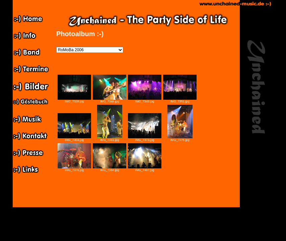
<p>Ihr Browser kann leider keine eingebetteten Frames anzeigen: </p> (148, 140)
